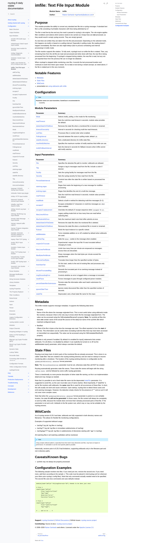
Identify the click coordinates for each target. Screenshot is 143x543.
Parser (11, 308)
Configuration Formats (16, 363)
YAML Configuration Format (18, 367)
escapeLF (16, 91)
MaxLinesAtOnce (18, 120)
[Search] (18, 14)
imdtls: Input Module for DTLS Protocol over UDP (19, 63)
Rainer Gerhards (68, 15)
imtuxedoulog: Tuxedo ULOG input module (18, 257)
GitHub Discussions (62, 520)
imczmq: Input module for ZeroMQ (19, 49)
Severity (15, 163)
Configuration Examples (122, 25)
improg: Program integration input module (19, 229)
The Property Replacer (16, 292)
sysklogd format (14, 370)
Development (12, 389)
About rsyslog (12, 20)
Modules (12, 325)
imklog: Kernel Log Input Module (18, 209)
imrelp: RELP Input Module (17, 243)
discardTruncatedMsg (19, 85)
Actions (11, 301)
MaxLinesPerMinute (19, 123)
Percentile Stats (14, 355)
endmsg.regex (17, 88)
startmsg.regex (17, 169)
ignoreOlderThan (18, 107)
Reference (11, 392)
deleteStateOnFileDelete (20, 78)
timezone (12, 311)
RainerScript (13, 298)
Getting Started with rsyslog (16, 23)
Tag (14, 179)
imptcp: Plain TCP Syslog (19, 239)
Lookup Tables (13, 352)
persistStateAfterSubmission (20, 139)
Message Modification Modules (16, 275)
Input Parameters (121, 14)
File (14, 101)
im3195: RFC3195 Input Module (18, 39)
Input (11, 304)
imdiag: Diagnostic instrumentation (16, 54)
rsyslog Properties (15, 288)
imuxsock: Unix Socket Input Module (18, 267)
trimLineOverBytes (18, 185)
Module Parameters (122, 12)
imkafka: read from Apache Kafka (17, 205)
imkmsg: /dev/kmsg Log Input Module (18, 214)
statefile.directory (18, 175)
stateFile (15, 172)
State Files (118, 19)
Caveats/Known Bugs (121, 23)
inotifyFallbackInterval (19, 113)
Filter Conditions (14, 295)
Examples (12, 314)
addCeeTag (16, 72)
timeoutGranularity (18, 182)
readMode (16, 150)
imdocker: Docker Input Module (18, 58)
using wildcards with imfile (57, 86)
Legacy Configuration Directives (16, 318)
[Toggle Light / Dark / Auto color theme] (107, 3)
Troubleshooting (13, 383)
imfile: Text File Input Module (18, 68)
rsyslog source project (89, 520)
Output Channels (14, 328)
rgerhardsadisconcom (84, 15)
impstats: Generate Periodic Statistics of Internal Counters (17, 234)
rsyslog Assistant (48, 520)
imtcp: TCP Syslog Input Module (18, 252)
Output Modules (14, 32)
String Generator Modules (17, 279)
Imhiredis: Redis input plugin (20, 193)
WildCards (118, 21)
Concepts (11, 386)
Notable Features (119, 8)
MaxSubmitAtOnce (18, 126)
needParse (16, 136)
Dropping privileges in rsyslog (18, 331)
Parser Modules (14, 271)
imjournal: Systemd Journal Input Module (17, 200)
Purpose (117, 6)
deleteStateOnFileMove (20, 82)
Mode (14, 129)
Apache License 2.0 (86, 527)
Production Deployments (15, 379)
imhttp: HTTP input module (19, 196)
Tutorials (10, 376)
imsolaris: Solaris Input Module (18, 248)
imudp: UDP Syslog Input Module (19, 262)
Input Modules (13, 35)
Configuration (12, 26)
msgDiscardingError (19, 133)
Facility (15, 98)
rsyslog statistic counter (16, 322)
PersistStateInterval (19, 144)
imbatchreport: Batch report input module (19, 44)
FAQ (9, 373)
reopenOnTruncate (18, 156)
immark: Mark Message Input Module (18, 219)
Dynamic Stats (13, 349)
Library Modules (14, 282)
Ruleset (15, 160)
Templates (12, 285)
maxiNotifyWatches (18, 117)
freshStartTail (17, 104)
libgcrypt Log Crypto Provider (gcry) (18, 340)
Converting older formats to (17, 359)
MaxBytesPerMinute (19, 110)
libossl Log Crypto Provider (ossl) (17, 345)
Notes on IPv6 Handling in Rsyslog (17, 335)
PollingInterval (17, 147)
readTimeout (16, 153)
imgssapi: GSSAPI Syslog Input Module (17, 189)
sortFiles (15, 166)
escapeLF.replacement (20, 94)
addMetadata (17, 75)
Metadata (117, 17)
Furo (42, 540)
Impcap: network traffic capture (18, 224)
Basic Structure (14, 29)
